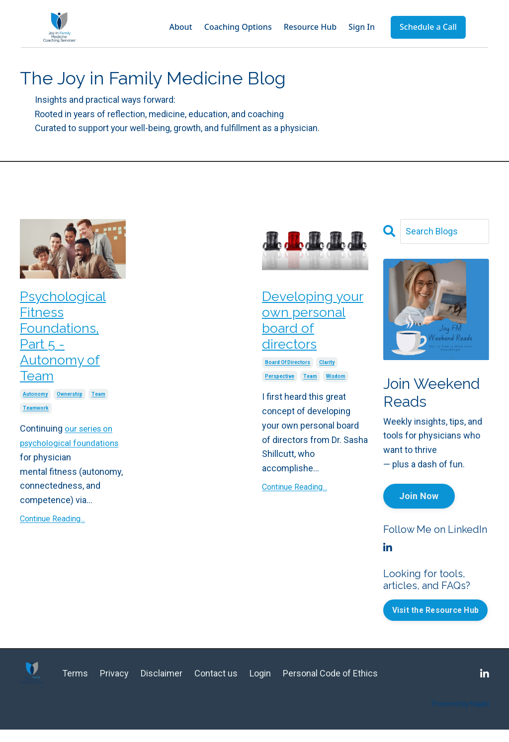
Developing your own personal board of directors (313, 324)
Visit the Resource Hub (436, 616)
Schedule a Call (428, 26)
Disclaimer (161, 686)
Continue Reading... (52, 530)
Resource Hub (310, 26)
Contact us (217, 686)
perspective (279, 384)
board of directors (287, 370)
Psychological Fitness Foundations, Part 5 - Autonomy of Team (66, 342)
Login (260, 686)
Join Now (419, 496)
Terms (75, 686)
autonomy (35, 406)
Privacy (114, 686)
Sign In (361, 26)
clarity (327, 370)
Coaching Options (238, 26)
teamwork (36, 420)
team (98, 406)
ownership (70, 406)
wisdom (335, 384)
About (180, 26)
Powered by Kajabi (460, 717)
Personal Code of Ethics (330, 686)
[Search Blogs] (445, 232)
